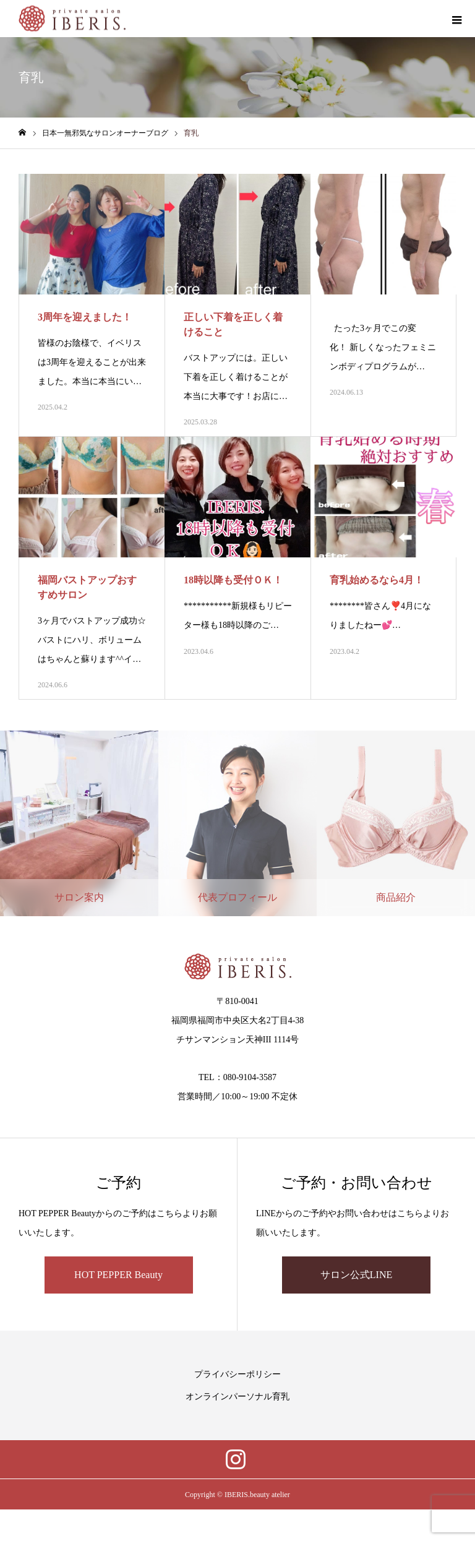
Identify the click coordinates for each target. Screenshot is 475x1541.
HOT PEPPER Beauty (118, 1274)
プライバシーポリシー (237, 1374)
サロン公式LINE (356, 1274)
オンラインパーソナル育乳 (237, 1396)
